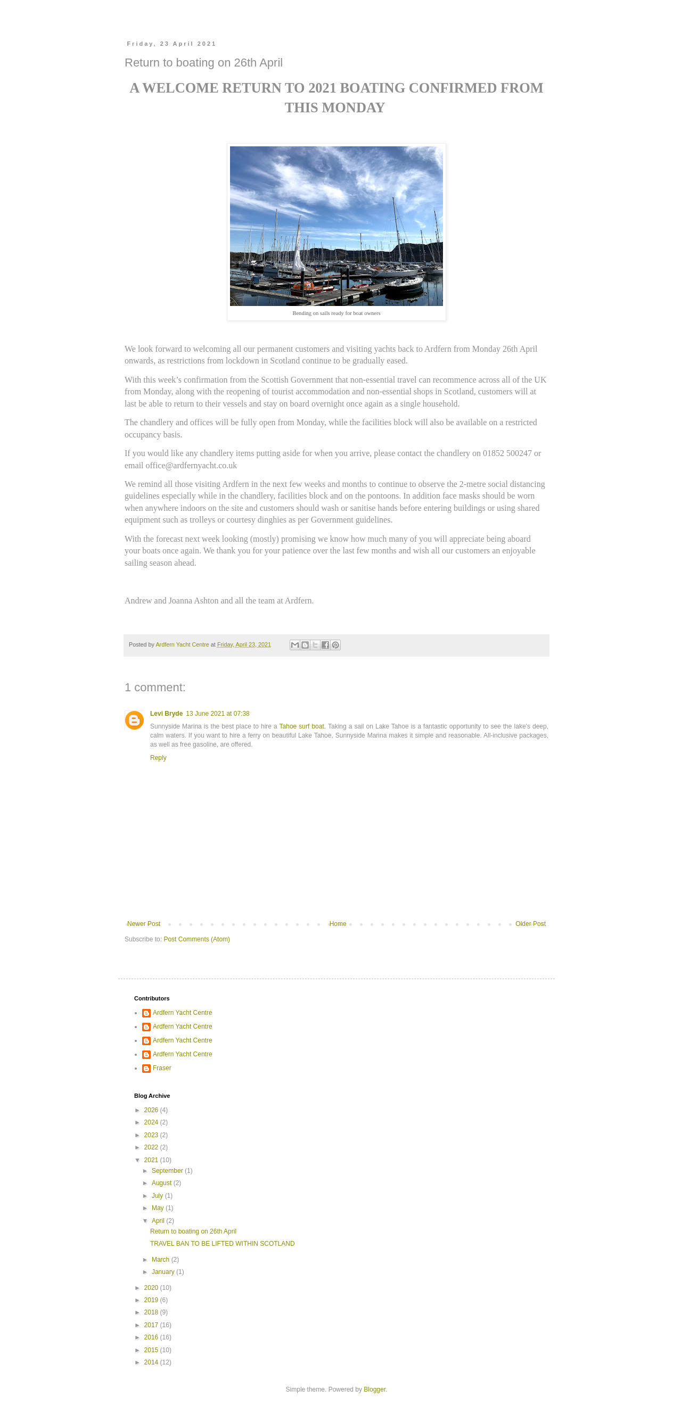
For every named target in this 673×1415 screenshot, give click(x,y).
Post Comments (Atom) (196, 939)
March (161, 1259)
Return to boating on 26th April (193, 1231)
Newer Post (143, 924)
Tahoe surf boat (302, 726)
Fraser (162, 1068)
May (159, 1208)
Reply (158, 758)
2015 (152, 1350)
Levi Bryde (166, 713)
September (168, 1170)
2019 (152, 1300)
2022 (152, 1147)
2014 (152, 1362)
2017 (152, 1325)
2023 (152, 1135)
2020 (152, 1288)
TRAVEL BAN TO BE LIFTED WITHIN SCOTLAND (222, 1243)
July (158, 1195)
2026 (152, 1110)
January (164, 1272)
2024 (152, 1122)
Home (338, 924)
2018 (152, 1312)
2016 (152, 1337)
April (159, 1220)
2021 (152, 1160)
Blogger (374, 1389)
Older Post (530, 924)
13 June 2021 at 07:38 (217, 713)
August (163, 1183)
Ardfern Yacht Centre (182, 1012)
